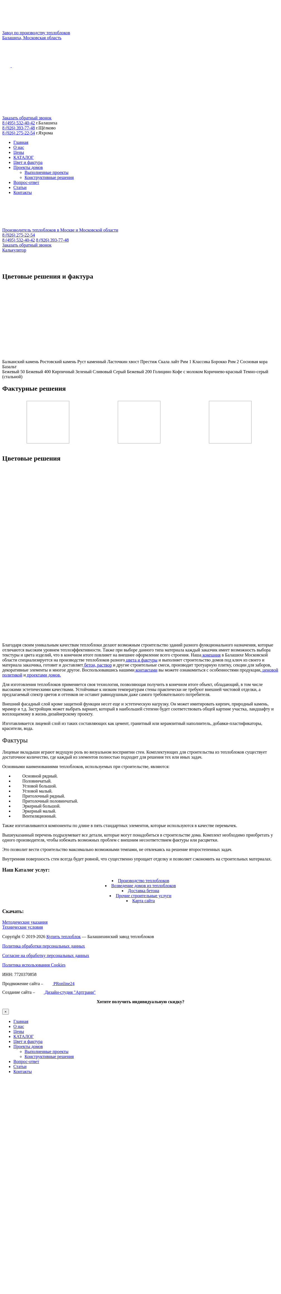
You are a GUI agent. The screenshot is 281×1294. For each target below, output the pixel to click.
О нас (18, 147)
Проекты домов (28, 167)
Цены (18, 152)
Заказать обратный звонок (27, 117)
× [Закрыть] (5, 1012)
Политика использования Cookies (34, 965)
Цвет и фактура (28, 162)
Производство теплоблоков (143, 880)
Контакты (22, 192)
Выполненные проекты (47, 172)
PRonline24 (59, 983)
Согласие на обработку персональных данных (45, 955)
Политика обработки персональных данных (43, 946)
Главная (20, 142)
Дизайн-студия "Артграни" (65, 992)
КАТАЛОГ (23, 157)
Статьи (19, 187)
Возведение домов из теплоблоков (143, 885)
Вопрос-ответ (26, 182)
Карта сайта (143, 900)
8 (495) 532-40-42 (18, 122)
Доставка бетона (143, 890)
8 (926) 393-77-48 (18, 128)
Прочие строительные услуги (143, 895)
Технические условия (22, 927)
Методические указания (25, 922)
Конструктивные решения (49, 177)
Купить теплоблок (63, 936)
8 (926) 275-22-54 (18, 133)
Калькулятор (14, 250)
